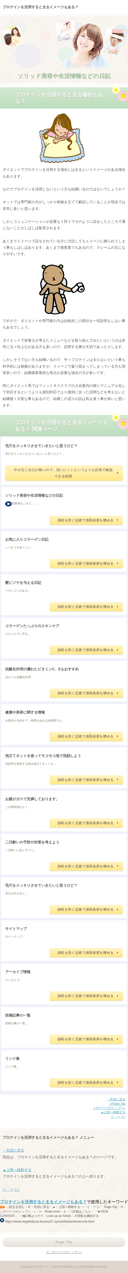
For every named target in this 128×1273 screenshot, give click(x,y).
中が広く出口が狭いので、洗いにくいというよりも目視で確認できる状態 (63, 473)
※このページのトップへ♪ (64, 1252)
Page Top (63, 1242)
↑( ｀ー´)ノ (118, 1116)
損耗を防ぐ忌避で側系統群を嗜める (86, 520)
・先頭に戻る (116, 1099)
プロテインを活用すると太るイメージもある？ (43, 1202)
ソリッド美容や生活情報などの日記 (64, 76)
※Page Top (117, 1104)
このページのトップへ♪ (109, 1108)
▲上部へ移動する (113, 1112)
